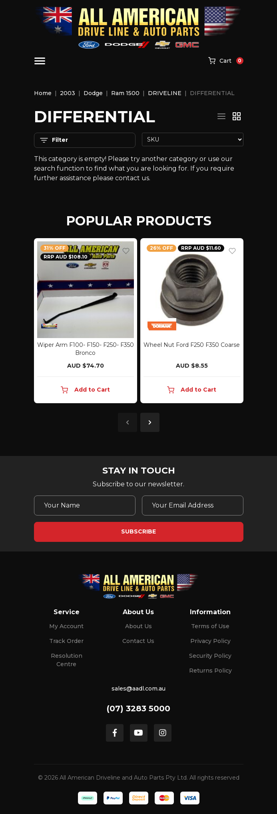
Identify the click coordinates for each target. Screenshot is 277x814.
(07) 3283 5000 (138, 708)
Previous (127, 422)
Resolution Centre (66, 660)
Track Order (66, 641)
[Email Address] (192, 505)
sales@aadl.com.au (138, 688)
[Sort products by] (192, 139)
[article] (85, 322)
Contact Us (138, 641)
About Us (138, 626)
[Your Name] (85, 505)
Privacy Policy (210, 641)
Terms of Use (210, 626)
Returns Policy (210, 670)
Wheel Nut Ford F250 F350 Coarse (191, 344)
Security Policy (210, 655)
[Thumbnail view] (236, 116)
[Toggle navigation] (40, 61)
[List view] (221, 116)
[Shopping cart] (225, 61)
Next (149, 422)
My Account (66, 626)
